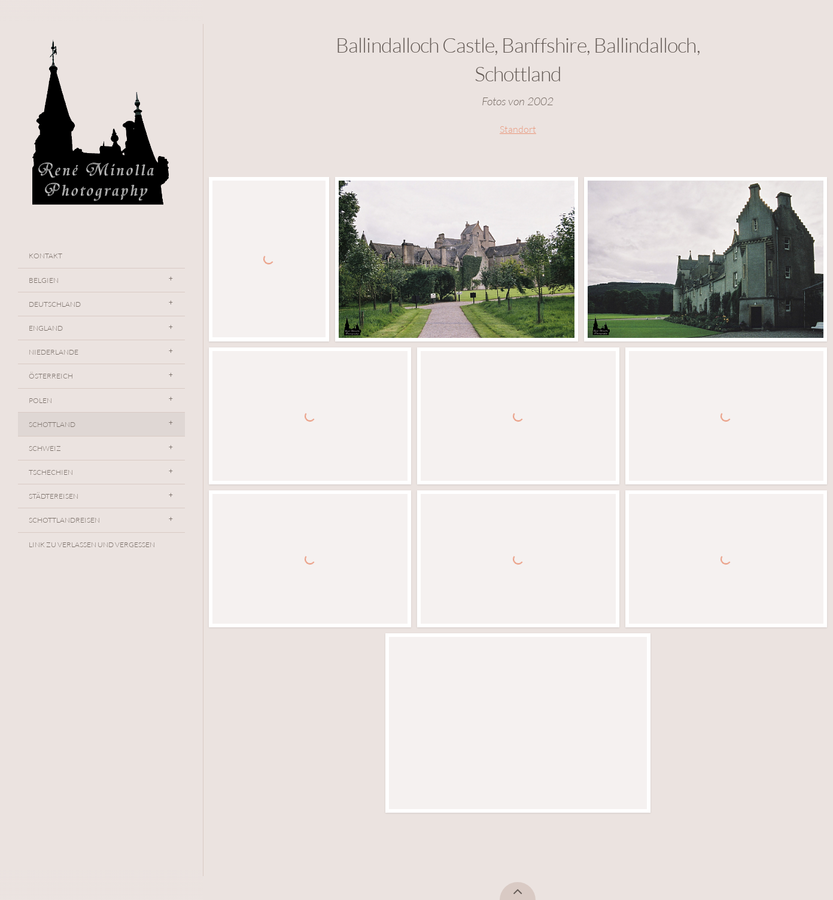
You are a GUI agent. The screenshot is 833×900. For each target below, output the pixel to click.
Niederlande (53, 351)
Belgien (44, 280)
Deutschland (55, 304)
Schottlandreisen (64, 519)
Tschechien (51, 472)
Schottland (52, 424)
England (46, 328)
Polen (40, 400)
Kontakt (45, 255)
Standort (518, 129)
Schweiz (45, 448)
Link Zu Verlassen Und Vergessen (92, 544)
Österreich (51, 375)
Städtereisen (53, 496)
